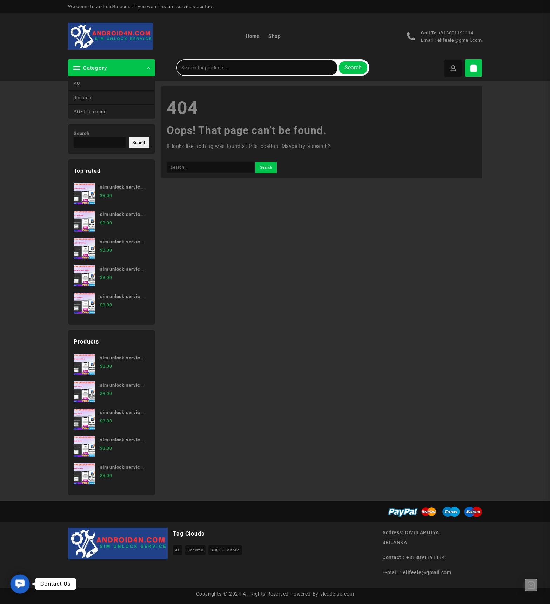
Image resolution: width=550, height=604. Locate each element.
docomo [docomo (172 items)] (195, 550)
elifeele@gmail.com (459, 40)
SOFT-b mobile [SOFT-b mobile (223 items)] (225, 550)
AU (77, 83)
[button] (19, 583)
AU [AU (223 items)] (178, 550)
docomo (83, 97)
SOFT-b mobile (90, 111)
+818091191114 (456, 32)
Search (353, 67)
